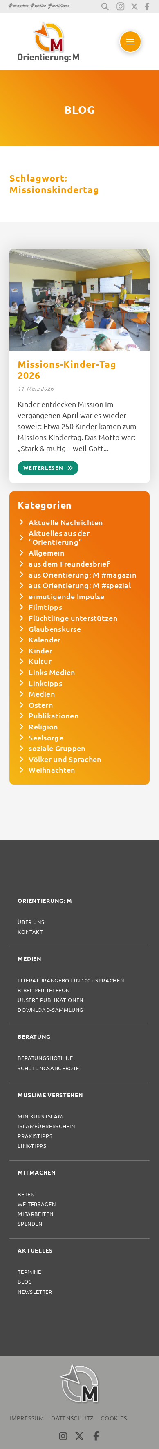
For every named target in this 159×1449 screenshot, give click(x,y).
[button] (105, 6)
